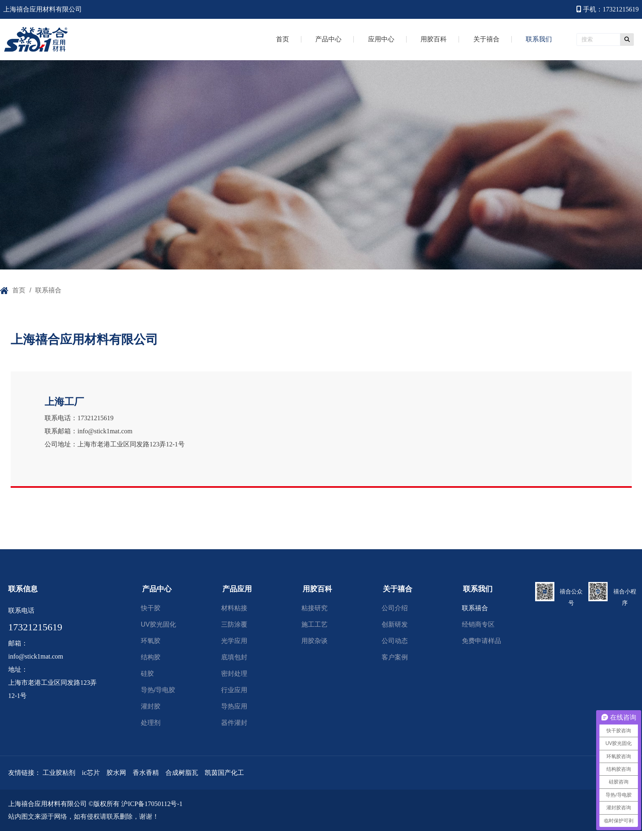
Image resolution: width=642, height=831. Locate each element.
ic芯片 (90, 772)
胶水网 (116, 772)
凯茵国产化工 (224, 772)
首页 (18, 290)
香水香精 (146, 772)
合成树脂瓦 (181, 772)
